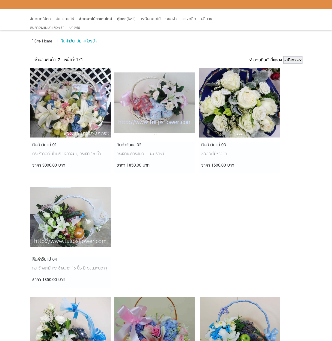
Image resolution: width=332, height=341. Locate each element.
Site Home (43, 41)
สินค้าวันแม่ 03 (182, 145)
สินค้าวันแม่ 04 (251, 145)
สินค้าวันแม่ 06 (113, 260)
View (192, 336)
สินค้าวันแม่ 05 (44, 260)
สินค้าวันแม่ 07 (182, 260)
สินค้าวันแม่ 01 (44, 145)
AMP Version (165, 325)
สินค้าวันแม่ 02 (113, 145)
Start (181, 336)
